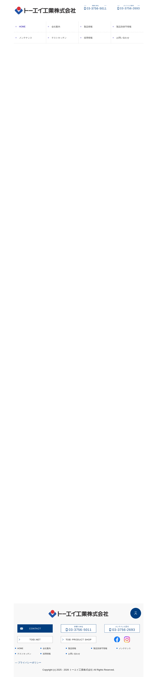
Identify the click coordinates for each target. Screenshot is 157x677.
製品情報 (88, 26)
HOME (22, 26)
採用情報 (88, 38)
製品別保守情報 (123, 26)
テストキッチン (59, 38)
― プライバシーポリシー (28, 662)
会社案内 (56, 26)
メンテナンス (25, 38)
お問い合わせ (122, 38)
